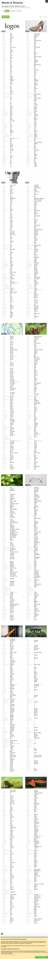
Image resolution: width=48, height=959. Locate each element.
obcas (31, 131)
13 (29, 933)
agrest (8, 585)
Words (7, 10)
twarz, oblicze (9, 283)
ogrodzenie (33, 434)
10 (22, 933)
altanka (32, 736)
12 (27, 933)
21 (1, 936)
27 (15, 936)
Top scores (19, 10)
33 (29, 936)
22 (4, 936)
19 (43, 933)
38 (41, 936)
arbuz (31, 888)
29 (20, 936)
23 (6, 936)
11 (24, 933)
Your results (12, 10)
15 (34, 933)
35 (34, 936)
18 (41, 933)
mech (7, 888)
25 (11, 936)
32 (27, 936)
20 (45, 933)
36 (36, 936)
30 (22, 936)
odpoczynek (33, 283)
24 (8, 936)
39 (43, 936)
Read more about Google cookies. (8, 954)
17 (38, 933)
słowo (7, 131)
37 (38, 936)
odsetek (8, 434)
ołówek (8, 736)
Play (3, 10)
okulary (32, 585)
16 (36, 933)
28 (18, 936)
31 (24, 936)
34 (31, 936)
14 (31, 933)
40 (45, 936)
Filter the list (5, 16)
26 (13, 936)
